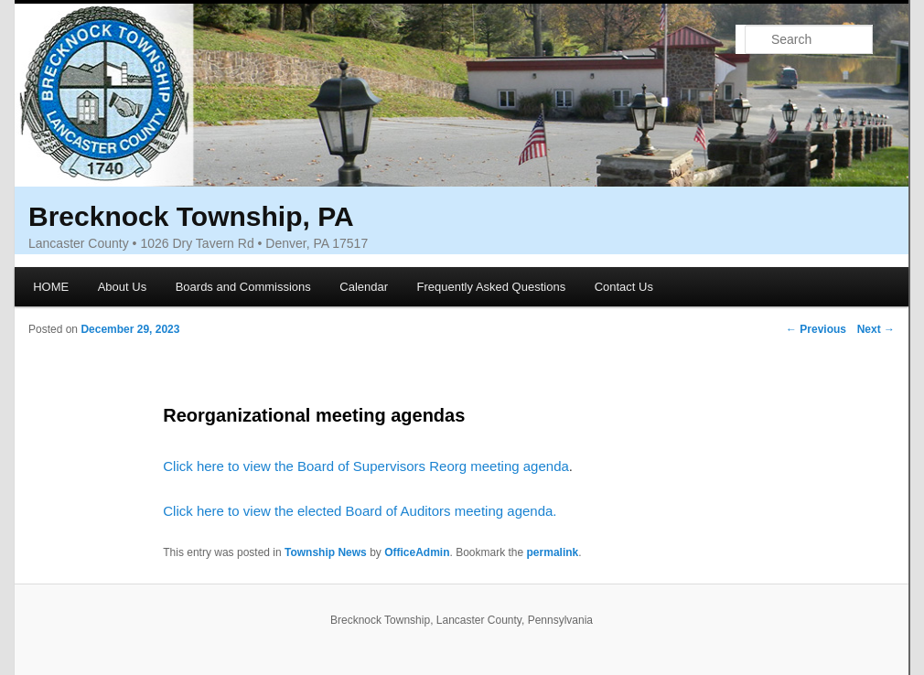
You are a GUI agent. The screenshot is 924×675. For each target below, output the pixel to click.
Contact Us (624, 287)
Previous (816, 329)
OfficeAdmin (416, 552)
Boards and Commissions (243, 287)
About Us (122, 287)
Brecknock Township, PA (191, 216)
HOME (51, 287)
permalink (553, 552)
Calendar (363, 287)
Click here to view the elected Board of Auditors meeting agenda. (359, 511)
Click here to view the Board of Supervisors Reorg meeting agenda (366, 466)
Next (876, 329)
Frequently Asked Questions (491, 287)
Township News (326, 552)
